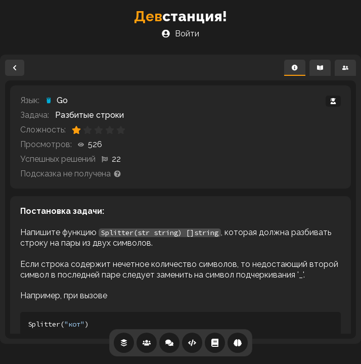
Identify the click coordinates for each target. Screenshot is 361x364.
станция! (180, 16)
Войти (180, 33)
